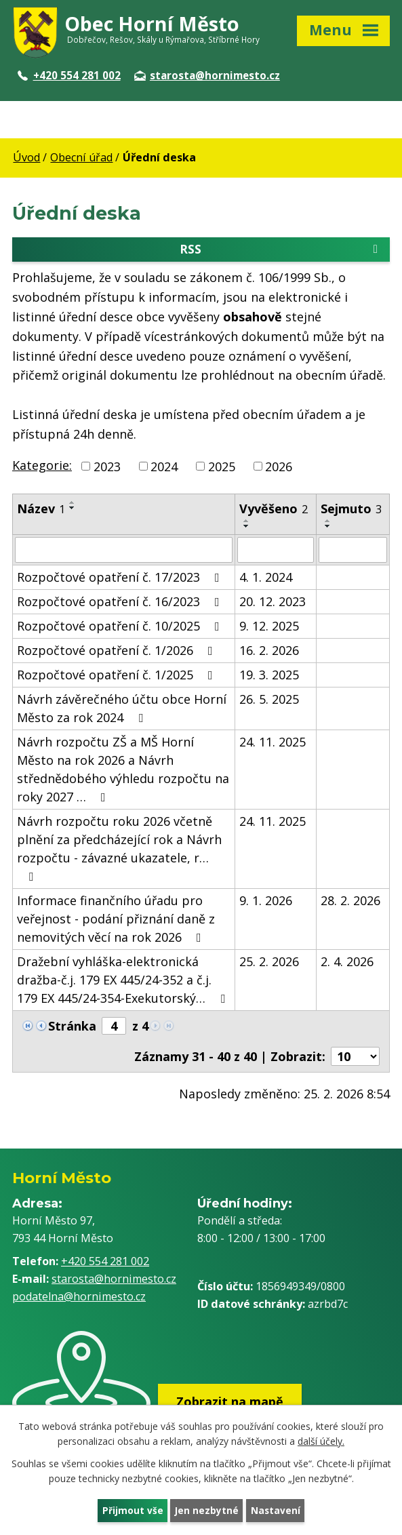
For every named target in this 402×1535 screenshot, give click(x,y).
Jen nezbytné (206, 1510)
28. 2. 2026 (350, 902)
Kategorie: (42, 466)
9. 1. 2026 (265, 902)
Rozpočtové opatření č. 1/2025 (117, 676)
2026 (278, 467)
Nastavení (276, 1510)
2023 (107, 467)
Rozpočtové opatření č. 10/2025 (121, 627)
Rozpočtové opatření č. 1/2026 (117, 651)
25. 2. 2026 (269, 963)
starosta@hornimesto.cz (207, 75)
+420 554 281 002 (69, 75)
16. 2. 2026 (269, 651)
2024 (164, 467)
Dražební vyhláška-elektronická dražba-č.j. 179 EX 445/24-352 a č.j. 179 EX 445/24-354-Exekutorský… (123, 981)
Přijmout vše (131, 1510)
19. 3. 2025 (269, 676)
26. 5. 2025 (269, 700)
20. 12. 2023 (272, 603)
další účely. (321, 1440)
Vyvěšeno (273, 510)
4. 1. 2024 (265, 578)
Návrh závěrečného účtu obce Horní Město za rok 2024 (121, 709)
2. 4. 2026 (347, 963)
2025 (221, 467)
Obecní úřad (81, 157)
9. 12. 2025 (269, 627)
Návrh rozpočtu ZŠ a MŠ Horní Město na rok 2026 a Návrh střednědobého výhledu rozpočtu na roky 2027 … (123, 770)
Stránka (72, 1027)
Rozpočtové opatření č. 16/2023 (121, 603)
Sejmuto (351, 510)
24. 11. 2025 (272, 743)
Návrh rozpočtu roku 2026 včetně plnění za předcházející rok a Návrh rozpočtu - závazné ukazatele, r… (119, 849)
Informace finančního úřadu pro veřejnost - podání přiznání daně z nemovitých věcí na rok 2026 (116, 920)
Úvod (26, 157)
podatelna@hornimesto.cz (79, 1297)
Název (41, 510)
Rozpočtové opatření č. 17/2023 (121, 578)
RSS (281, 250)
